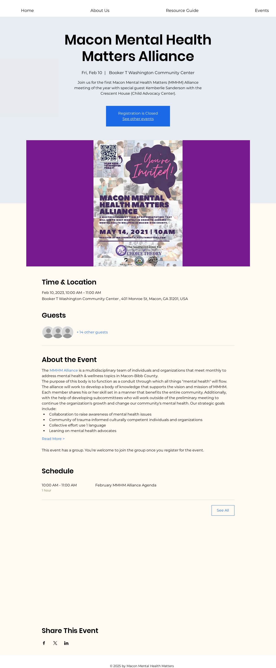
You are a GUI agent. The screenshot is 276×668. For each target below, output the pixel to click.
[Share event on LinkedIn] (66, 643)
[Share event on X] (55, 643)
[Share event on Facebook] (44, 643)
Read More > (53, 439)
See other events (138, 119)
